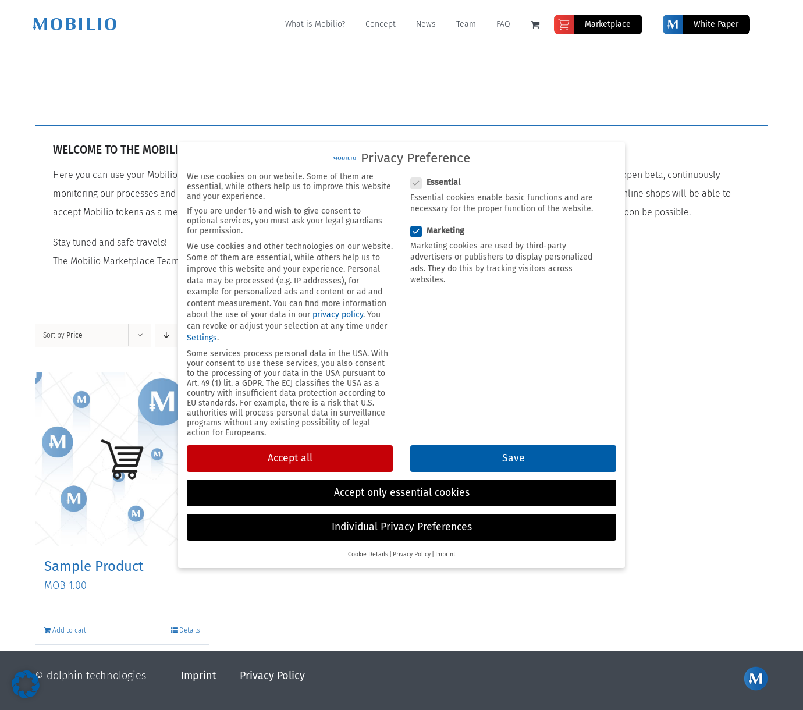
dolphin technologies (96, 674)
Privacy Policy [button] (412, 554)
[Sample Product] (122, 458)
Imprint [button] (445, 554)
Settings (202, 338)
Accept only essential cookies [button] (402, 493)
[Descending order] (166, 335)
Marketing (442, 231)
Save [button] (513, 458)
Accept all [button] (290, 458)
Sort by (63, 335)
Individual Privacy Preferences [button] (402, 527)
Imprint (198, 674)
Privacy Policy (272, 674)
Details (189, 629)
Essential (440, 182)
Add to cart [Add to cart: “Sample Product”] (69, 629)
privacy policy (337, 315)
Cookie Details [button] (368, 554)
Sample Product (94, 566)
